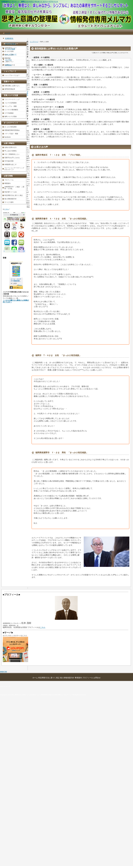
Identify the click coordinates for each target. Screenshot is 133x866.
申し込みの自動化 (10, 151)
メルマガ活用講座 (10, 103)
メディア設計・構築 (11, 134)
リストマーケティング (12, 99)
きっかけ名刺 (10, 49)
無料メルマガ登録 (10, 116)
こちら (27, 93)
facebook (7, 137)
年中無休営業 (9, 161)
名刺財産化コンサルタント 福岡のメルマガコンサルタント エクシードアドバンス (29, 2)
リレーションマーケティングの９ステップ (14, 169)
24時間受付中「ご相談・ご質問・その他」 (14, 187)
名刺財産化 (9, 38)
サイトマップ (5, 687)
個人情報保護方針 (10, 199)
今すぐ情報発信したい (12, 154)
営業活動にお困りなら (12, 86)
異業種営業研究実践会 (12, 130)
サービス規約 (9, 202)
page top (3, 671)
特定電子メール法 (10, 192)
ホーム (35, 678)
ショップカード (11, 54)
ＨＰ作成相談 (9, 113)
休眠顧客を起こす (10, 164)
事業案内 (7, 183)
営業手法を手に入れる (12, 158)
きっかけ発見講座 (10, 127)
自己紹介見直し (11, 44)
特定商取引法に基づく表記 (13, 195)
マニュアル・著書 (10, 106)
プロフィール (9, 180)
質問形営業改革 (9, 89)
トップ (7, 33)
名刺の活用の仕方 (10, 147)
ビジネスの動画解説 (11, 110)
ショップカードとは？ (12, 75)
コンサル (8, 60)
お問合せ (8, 65)
